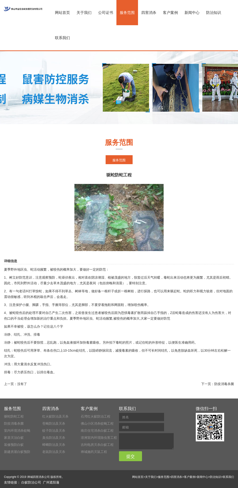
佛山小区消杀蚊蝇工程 (97, 423)
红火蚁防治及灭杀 (55, 416)
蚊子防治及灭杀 (53, 430)
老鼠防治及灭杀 (53, 452)
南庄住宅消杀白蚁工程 (97, 430)
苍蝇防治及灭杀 (53, 423)
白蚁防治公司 (31, 482)
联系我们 (62, 38)
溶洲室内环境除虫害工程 (99, 437)
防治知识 (213, 13)
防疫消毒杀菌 (224, 384)
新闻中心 (192, 13)
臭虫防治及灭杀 (53, 437)
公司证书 (105, 13)
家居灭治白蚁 (14, 437)
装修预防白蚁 (14, 445)
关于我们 (84, 13)
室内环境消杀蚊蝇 (17, 430)
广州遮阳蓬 (51, 482)
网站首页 (62, 13)
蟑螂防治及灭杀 (53, 445)
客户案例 (170, 13)
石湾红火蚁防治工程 (95, 416)
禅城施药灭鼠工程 (94, 452)
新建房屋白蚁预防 (17, 452)
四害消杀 (148, 13)
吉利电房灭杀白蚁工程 (97, 445)
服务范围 (127, 13)
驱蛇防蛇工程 (14, 416)
